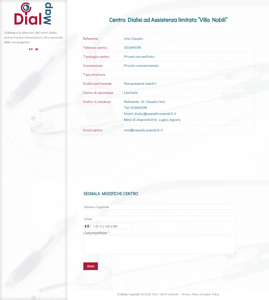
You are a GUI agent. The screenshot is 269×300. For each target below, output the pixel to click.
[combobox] (88, 226)
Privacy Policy (190, 294)
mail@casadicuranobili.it (143, 130)
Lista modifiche (95, 232)
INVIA (90, 266)
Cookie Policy (210, 294)
